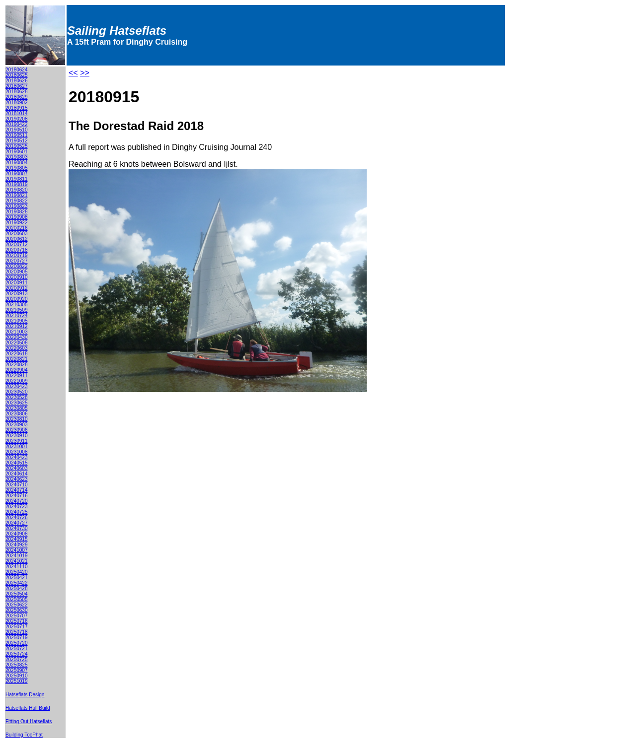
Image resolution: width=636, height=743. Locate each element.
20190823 (16, 206)
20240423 (16, 457)
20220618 (16, 353)
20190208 (16, 119)
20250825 (16, 665)
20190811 (16, 179)
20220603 (16, 348)
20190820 (16, 190)
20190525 (16, 146)
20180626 (16, 80)
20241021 (16, 561)
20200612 (16, 239)
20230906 (16, 430)
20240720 (16, 501)
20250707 (16, 615)
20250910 (16, 675)
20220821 (16, 359)
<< (73, 72)
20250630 (16, 610)
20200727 (16, 261)
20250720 (16, 643)
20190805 (16, 168)
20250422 (16, 583)
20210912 (16, 326)
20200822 (16, 266)
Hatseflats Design (24, 694)
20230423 (16, 386)
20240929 (16, 544)
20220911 (16, 375)
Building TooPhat (24, 735)
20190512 (16, 140)
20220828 (16, 364)
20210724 (16, 315)
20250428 (16, 588)
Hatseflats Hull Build (27, 708)
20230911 (16, 441)
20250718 (16, 632)
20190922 (16, 222)
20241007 (16, 550)
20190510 (16, 130)
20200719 (16, 255)
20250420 (16, 572)
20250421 (16, 577)
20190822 (16, 200)
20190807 (16, 173)
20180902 (16, 102)
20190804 (16, 162)
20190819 (16, 184)
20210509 (16, 310)
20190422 (16, 124)
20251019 (16, 681)
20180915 (16, 108)
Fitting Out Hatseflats (28, 721)
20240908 (16, 534)
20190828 (16, 211)
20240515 (16, 463)
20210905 (16, 321)
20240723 (16, 506)
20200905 (16, 271)
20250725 (16, 659)
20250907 (16, 670)
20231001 (16, 446)
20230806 (16, 413)
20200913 (16, 293)
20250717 (16, 626)
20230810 (16, 419)
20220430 (16, 337)
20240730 (16, 528)
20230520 (16, 392)
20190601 (16, 151)
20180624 (16, 69)
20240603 (16, 468)
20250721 (16, 648)
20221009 (16, 381)
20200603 (16, 233)
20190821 (16, 195)
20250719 (16, 637)
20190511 (16, 135)
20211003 (16, 332)
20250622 (16, 605)
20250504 (16, 594)
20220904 (16, 370)
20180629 (16, 97)
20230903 (16, 424)
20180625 (16, 75)
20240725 (16, 512)
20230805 (16, 408)
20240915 (16, 539)
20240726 (16, 517)
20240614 (16, 473)
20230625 (16, 402)
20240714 (16, 490)
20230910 (16, 435)
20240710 (16, 484)
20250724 (16, 654)
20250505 (16, 599)
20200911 (16, 282)
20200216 (16, 228)
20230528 (16, 397)
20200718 (16, 250)
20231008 (16, 452)
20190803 (16, 157)
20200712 (16, 244)
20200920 (16, 299)
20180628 (16, 91)
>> (84, 72)
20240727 (16, 523)
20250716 (16, 621)
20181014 (16, 113)
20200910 (16, 277)
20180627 (16, 86)
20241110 (16, 566)
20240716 (16, 495)
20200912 (16, 288)
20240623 (16, 479)
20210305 (16, 304)
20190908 (16, 217)
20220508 (16, 342)
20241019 (16, 555)
